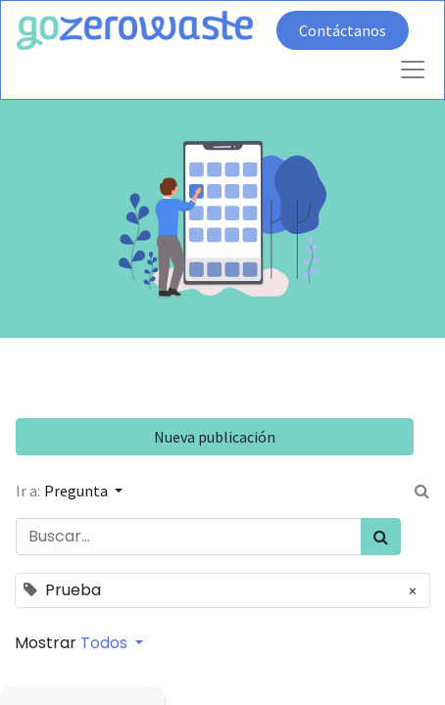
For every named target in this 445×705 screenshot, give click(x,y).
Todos (105, 643)
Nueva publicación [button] (214, 436)
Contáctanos (342, 30)
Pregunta (77, 490)
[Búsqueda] (381, 536)
